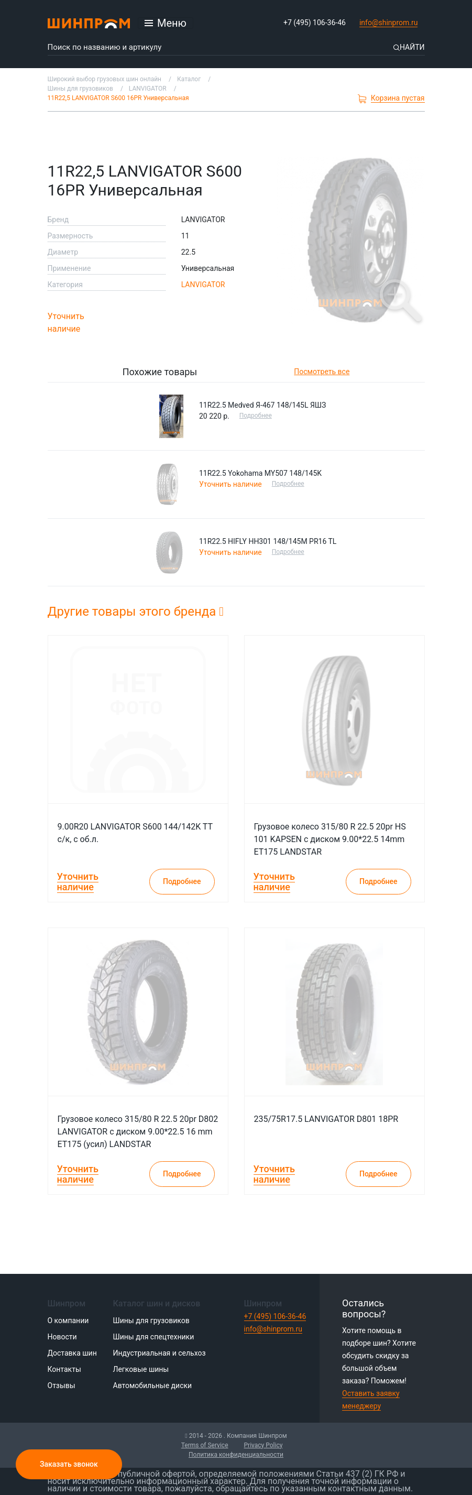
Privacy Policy (263, 1445)
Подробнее (256, 415)
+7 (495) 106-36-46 (314, 22)
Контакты (64, 1369)
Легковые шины (141, 1369)
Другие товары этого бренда (136, 611)
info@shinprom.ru (388, 22)
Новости (62, 1337)
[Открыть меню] (165, 23)
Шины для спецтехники (153, 1337)
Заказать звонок (69, 1464)
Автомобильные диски (152, 1385)
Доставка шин (72, 1353)
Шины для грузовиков (151, 1320)
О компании (68, 1320)
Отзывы (61, 1385)
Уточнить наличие (66, 322)
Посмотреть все (321, 371)
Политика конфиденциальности (236, 1454)
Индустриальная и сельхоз (159, 1353)
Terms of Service (204, 1445)
